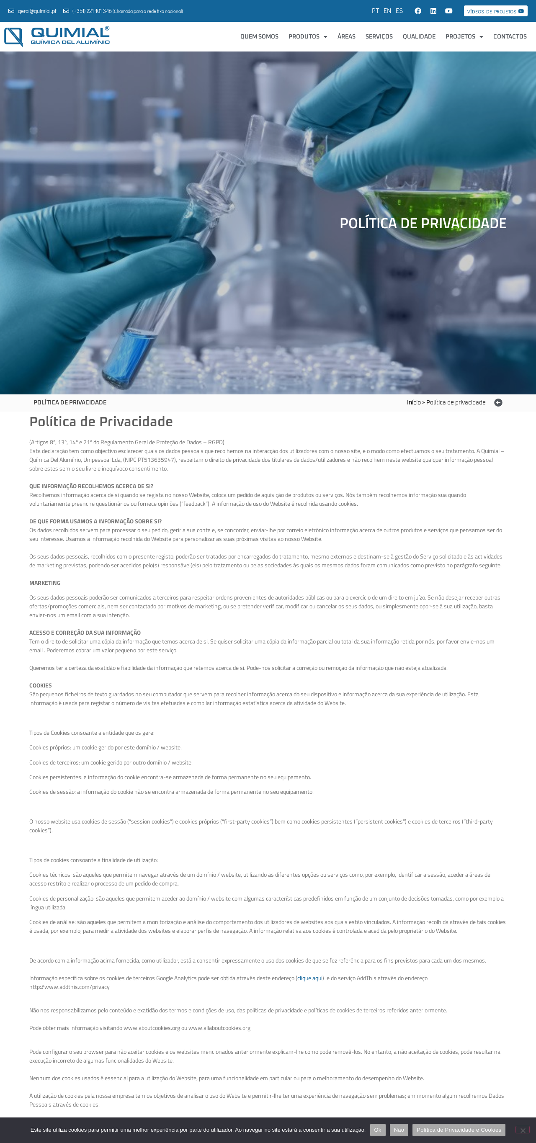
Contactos (510, 37)
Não (399, 1130)
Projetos (464, 37)
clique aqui (309, 977)
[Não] (522, 1129)
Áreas (347, 37)
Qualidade (419, 37)
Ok (377, 1130)
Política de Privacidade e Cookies (459, 1130)
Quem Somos (259, 37)
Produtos (308, 37)
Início (414, 403)
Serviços (379, 37)
